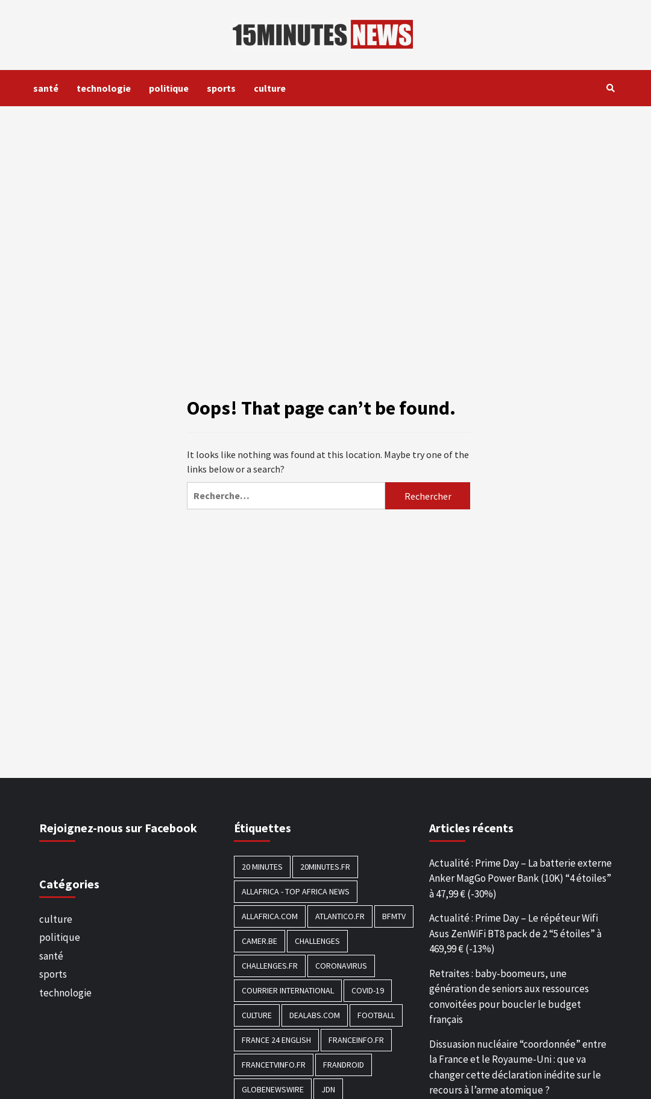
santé (45, 88)
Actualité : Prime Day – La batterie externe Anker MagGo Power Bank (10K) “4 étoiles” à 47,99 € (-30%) (520, 878)
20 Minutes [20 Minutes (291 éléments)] (262, 866)
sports (221, 88)
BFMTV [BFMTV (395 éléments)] (394, 916)
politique (169, 88)
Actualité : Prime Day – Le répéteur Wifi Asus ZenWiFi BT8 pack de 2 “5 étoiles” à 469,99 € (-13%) (515, 933)
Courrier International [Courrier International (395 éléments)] (288, 990)
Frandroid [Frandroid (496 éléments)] (343, 1064)
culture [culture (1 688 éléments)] (257, 1015)
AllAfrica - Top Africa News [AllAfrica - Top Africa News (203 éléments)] (296, 891)
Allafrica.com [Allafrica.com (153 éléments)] (270, 916)
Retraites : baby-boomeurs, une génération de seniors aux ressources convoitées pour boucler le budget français (509, 997)
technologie (104, 88)
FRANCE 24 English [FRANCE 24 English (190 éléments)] (276, 1039)
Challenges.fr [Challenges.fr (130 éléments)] (270, 965)
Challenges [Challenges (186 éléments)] (317, 940)
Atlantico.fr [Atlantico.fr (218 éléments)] (340, 916)
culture (270, 88)
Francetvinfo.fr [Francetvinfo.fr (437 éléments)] (274, 1064)
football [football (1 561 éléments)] (376, 1015)
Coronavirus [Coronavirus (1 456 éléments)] (341, 965)
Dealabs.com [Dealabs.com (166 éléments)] (314, 1015)
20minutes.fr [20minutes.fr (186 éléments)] (325, 866)
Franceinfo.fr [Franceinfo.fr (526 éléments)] (356, 1039)
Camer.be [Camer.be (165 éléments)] (259, 940)
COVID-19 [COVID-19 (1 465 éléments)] (367, 990)
